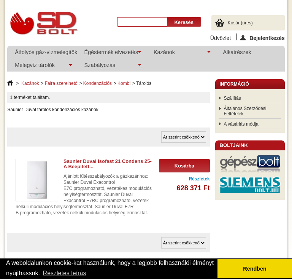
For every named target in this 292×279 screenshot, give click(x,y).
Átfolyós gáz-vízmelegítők (45, 52)
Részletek (199, 179)
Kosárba (184, 166)
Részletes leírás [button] (64, 273)
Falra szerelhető (61, 83)
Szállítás (232, 98)
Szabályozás (109, 67)
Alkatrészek (237, 52)
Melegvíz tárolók (39, 67)
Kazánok (178, 54)
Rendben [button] (255, 269)
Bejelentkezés (262, 37)
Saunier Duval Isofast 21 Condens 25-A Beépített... (107, 163)
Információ (234, 84)
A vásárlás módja (241, 124)
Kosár (240, 23)
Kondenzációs (97, 83)
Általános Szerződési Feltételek (245, 111)
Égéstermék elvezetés (109, 54)
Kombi (123, 83)
